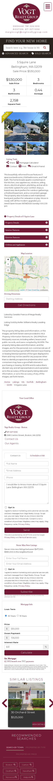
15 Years (22, 616)
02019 (9, 385)
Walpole (27, 777)
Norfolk (30, 382)
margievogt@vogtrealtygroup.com (26, 32)
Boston (9, 765)
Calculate (26, 652)
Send (26, 530)
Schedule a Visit (37, 455)
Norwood (10, 777)
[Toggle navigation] (48, 7)
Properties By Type (36, 747)
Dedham (10, 771)
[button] (44, 48)
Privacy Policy (24, 524)
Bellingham (41, 382)
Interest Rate (11, 642)
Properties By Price (26, 754)
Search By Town (14, 747)
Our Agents (11, 443)
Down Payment (12, 633)
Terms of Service (25, 537)
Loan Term (9, 609)
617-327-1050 (32, 29)
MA (22, 382)
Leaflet (22, 290)
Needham (27, 771)
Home (7, 382)
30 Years (10, 616)
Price (7, 624)
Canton (25, 765)
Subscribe (27, 591)
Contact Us (11, 439)
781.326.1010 (32, 26)
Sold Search (43, 53)
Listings (15, 382)
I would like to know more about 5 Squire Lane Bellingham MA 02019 (26, 493)
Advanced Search (16, 53)
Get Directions (26, 305)
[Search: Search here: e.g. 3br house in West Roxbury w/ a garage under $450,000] (26, 48)
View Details (38, 724)
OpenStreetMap (33, 290)
